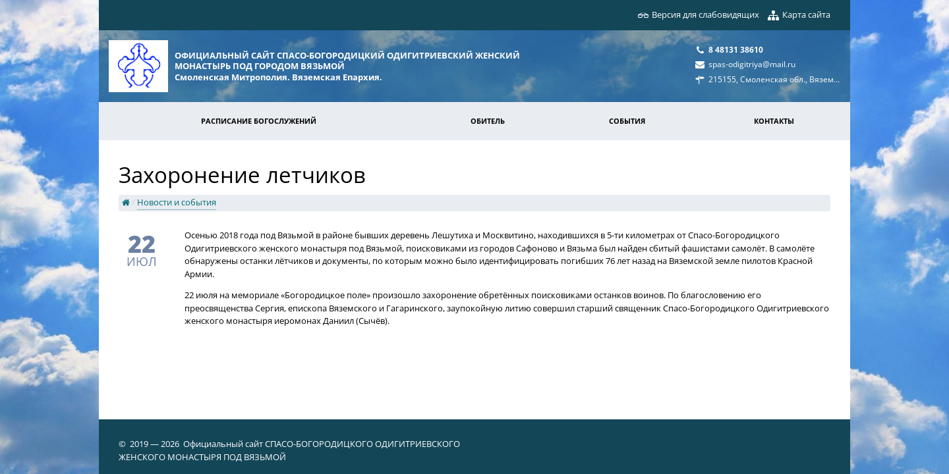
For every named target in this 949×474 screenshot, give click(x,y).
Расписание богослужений (258, 121)
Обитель (488, 121)
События (627, 121)
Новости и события (176, 202)
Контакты (774, 121)
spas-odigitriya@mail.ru (751, 64)
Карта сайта (806, 14)
